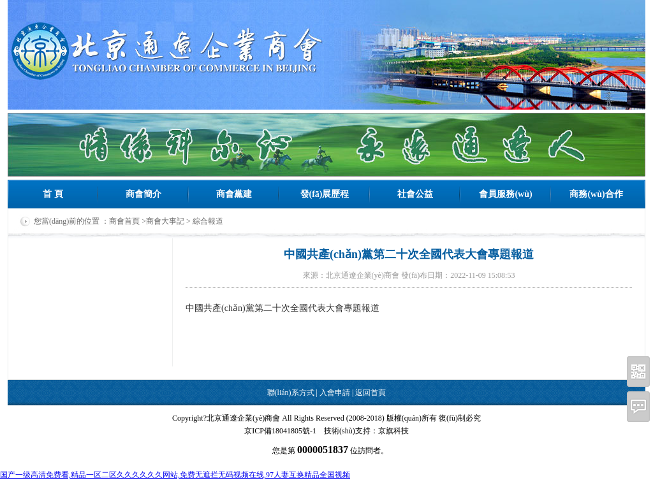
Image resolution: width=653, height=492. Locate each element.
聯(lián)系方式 (290, 392)
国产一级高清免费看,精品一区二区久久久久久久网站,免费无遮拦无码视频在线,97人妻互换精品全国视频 (175, 474)
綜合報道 (208, 221)
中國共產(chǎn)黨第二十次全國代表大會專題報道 (282, 308)
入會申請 (334, 392)
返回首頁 (370, 392)
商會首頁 (124, 221)
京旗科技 (393, 430)
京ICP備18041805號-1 (280, 430)
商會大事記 (165, 221)
